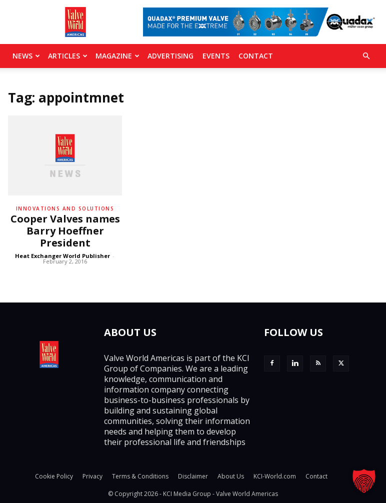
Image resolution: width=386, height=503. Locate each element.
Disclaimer (193, 476)
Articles (68, 55)
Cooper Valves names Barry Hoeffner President (65, 231)
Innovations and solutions (65, 208)
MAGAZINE (118, 55)
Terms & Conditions (140, 476)
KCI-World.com (275, 476)
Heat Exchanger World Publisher (62, 256)
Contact (255, 55)
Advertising (171, 55)
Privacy (92, 476)
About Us (231, 476)
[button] (366, 56)
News (26, 55)
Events (216, 55)
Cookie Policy (54, 476)
